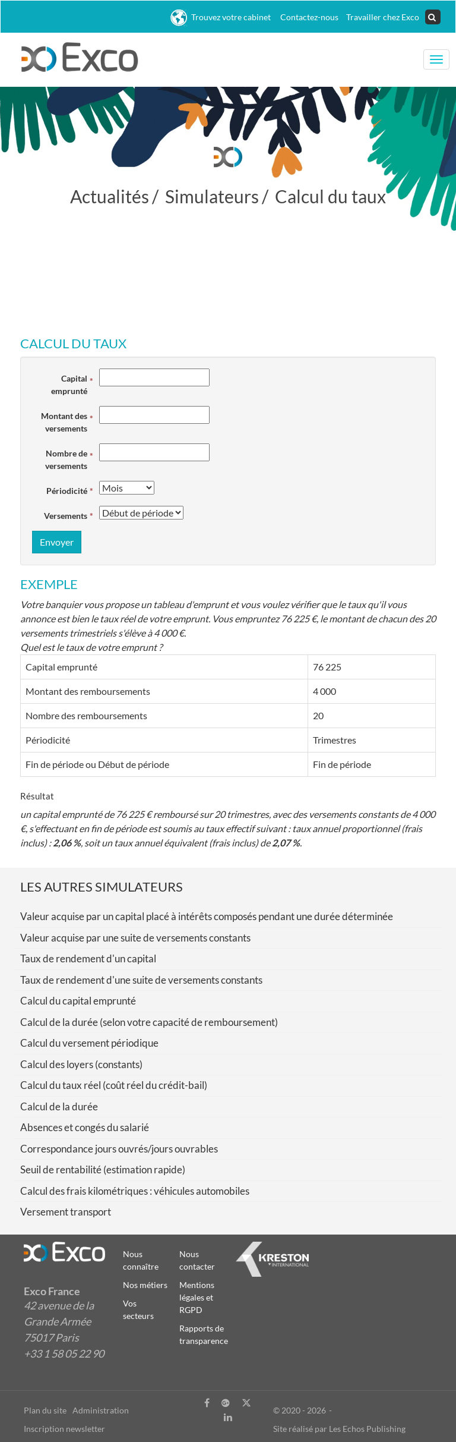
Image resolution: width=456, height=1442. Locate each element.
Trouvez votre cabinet (220, 18)
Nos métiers (145, 1285)
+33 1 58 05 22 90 (64, 1353)
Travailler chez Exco (381, 17)
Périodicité (66, 491)
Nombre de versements (66, 459)
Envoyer (57, 541)
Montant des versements (64, 422)
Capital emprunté (69, 384)
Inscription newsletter (64, 1429)
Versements (65, 516)
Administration (100, 1410)
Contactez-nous (307, 17)
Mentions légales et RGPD (196, 1297)
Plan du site (45, 1410)
